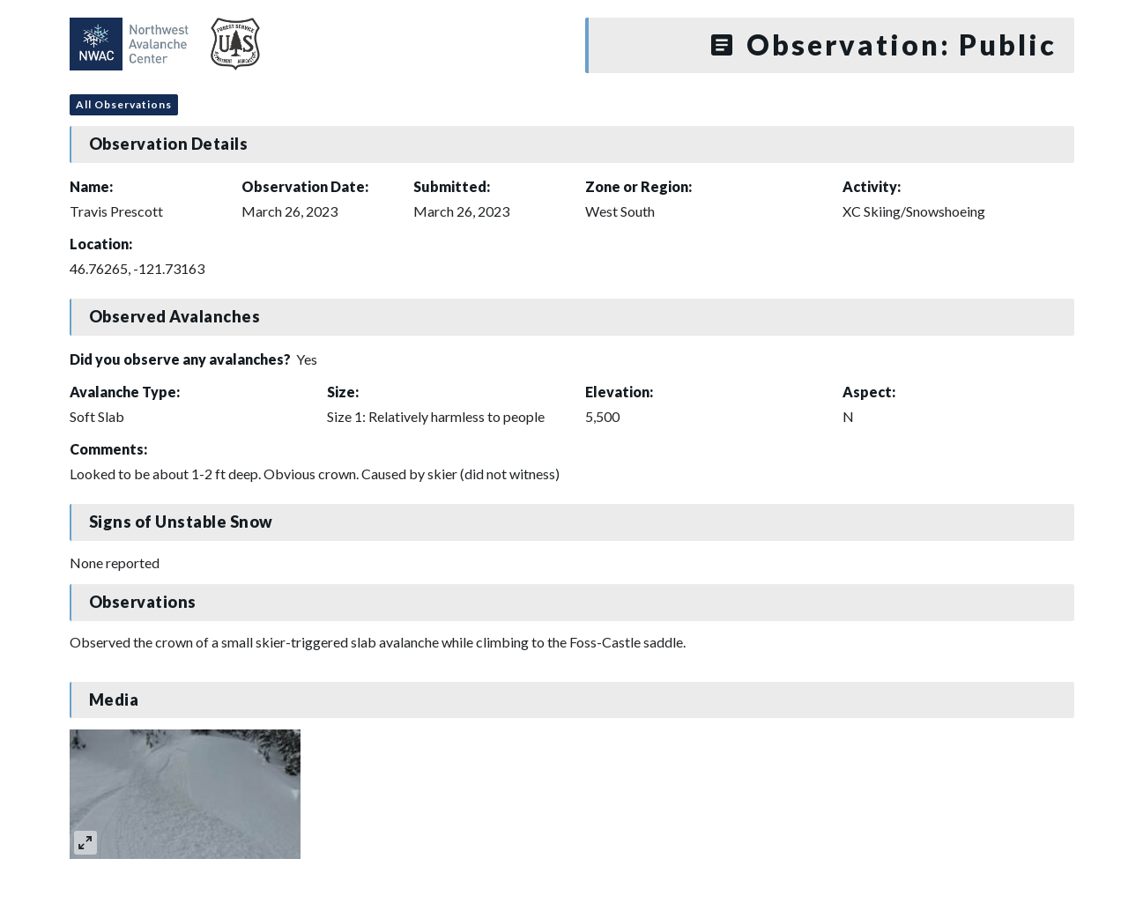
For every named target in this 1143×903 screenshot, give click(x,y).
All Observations (124, 104)
